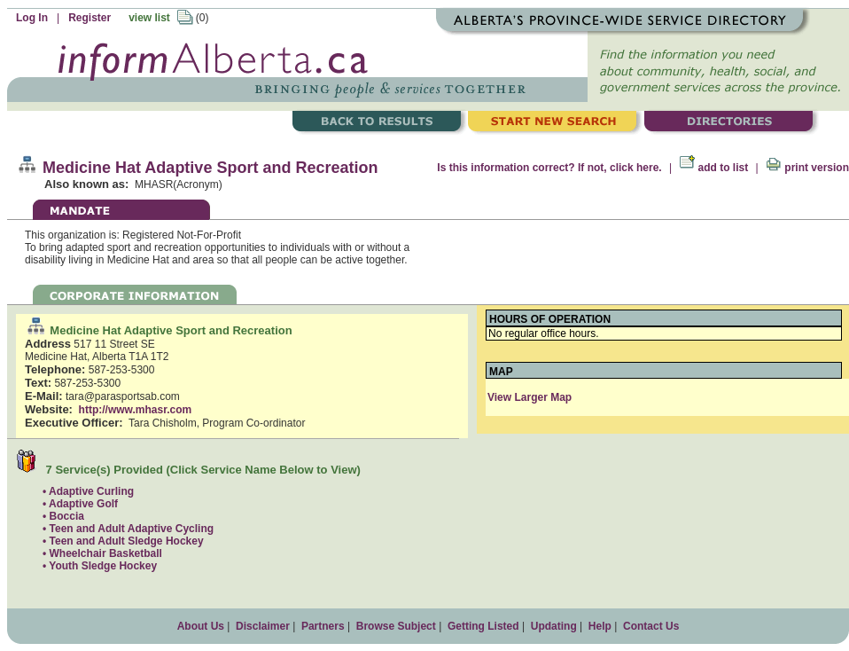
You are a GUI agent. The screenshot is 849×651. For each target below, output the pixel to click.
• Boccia (63, 516)
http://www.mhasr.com (135, 410)
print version (807, 167)
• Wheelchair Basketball (102, 553)
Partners (323, 626)
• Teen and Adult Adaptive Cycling (128, 528)
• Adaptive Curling (88, 491)
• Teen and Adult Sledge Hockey (123, 541)
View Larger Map (529, 397)
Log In (32, 18)
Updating (554, 626)
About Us (200, 626)
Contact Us (651, 626)
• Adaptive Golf (80, 504)
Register (89, 18)
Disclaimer (263, 626)
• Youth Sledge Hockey (100, 566)
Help (599, 626)
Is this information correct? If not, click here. (549, 167)
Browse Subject (396, 626)
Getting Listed (483, 626)
